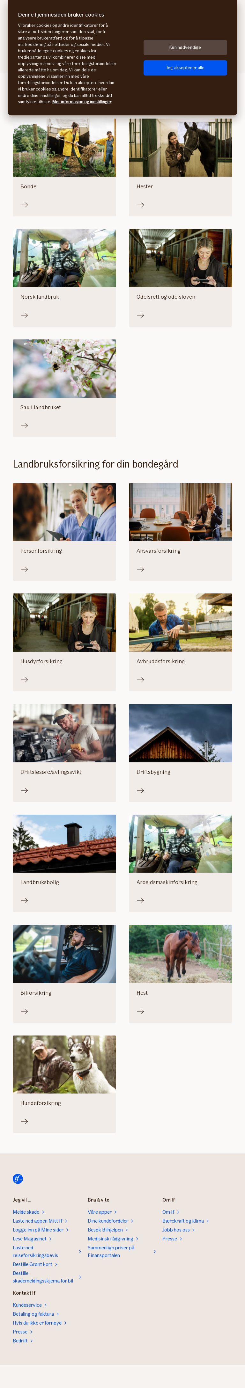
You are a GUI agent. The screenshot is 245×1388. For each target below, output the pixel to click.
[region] (122, 57)
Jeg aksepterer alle (185, 67)
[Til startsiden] (18, 1179)
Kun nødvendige (185, 47)
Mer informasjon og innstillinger (81, 102)
